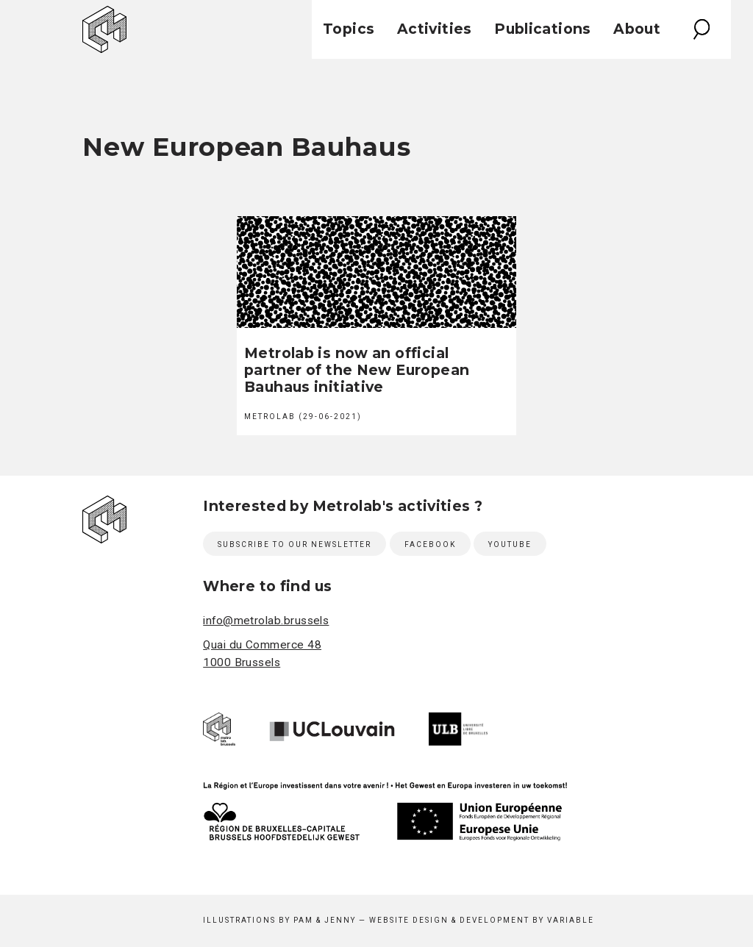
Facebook (430, 544)
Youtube (510, 544)
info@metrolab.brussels (266, 620)
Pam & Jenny (324, 920)
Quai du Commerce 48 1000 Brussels (262, 654)
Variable (570, 920)
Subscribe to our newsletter (294, 544)
